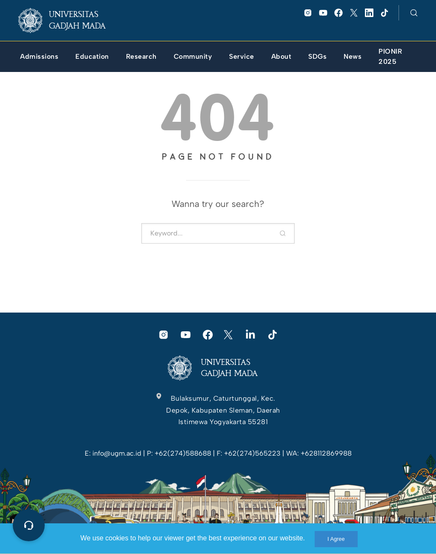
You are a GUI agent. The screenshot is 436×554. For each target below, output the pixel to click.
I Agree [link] (336, 539)
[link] (68, 20)
